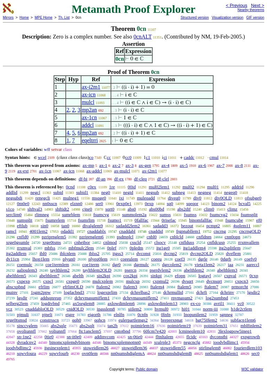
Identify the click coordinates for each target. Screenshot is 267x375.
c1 (148, 157)
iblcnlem (68, 253)
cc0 (128, 157)
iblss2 (94, 253)
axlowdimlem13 (162, 303)
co (91, 157)
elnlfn (119, 314)
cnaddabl (127, 231)
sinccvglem (27, 325)
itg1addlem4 (194, 247)
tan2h (112, 325)
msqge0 (99, 198)
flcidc (191, 336)
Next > (257, 5)
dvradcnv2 (26, 342)
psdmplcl (125, 236)
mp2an (89, 110)
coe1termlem (57, 264)
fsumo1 (114, 220)
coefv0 (250, 259)
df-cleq (140, 178)
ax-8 (239, 165)
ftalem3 (130, 286)
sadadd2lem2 (128, 225)
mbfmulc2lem (81, 247)
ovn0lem (90, 353)
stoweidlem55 (173, 347)
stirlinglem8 (210, 347)
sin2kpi (103, 275)
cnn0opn (232, 236)
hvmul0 (162, 309)
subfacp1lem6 (243, 320)
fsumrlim (86, 220)
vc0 (240, 303)
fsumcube (234, 220)
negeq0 (230, 192)
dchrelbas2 (140, 292)
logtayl (205, 275)
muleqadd (146, 198)
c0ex (92, 186)
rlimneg (42, 214)
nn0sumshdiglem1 (221, 353)
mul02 (188, 186)
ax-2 (116, 165)
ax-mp (88, 165)
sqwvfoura (26, 353)
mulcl (88, 102)
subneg (178, 192)
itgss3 (118, 253)
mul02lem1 (159, 186)
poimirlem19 (179, 325)
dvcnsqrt (214, 281)
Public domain (147, 369)
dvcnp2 (170, 253)
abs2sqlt (87, 325)
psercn (130, 270)
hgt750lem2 (206, 320)
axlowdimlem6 (121, 303)
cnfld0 (23, 236)
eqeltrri (90, 140)
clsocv (160, 242)
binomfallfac (200, 220)
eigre (69, 314)
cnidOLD (74, 309)
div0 (197, 198)
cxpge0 (72, 281)
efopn (180, 275)
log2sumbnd (217, 297)
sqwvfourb (59, 353)
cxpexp (23, 281)
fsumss (190, 214)
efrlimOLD (73, 286)
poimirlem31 (215, 325)
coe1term (90, 264)
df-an (100, 178)
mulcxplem (102, 281)
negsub (152, 192)
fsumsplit (249, 214)
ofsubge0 (253, 198)
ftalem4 (157, 286)
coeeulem (129, 259)
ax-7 (221, 165)
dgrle (203, 259)
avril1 (219, 303)
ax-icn (89, 94)
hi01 (186, 309)
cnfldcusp (216, 242)
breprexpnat (172, 320)
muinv (11, 292)
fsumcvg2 (218, 214)
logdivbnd (50, 303)
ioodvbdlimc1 (225, 342)
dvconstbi (219, 336)
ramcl (11, 231)
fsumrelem (55, 220)
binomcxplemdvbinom (69, 342)
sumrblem (71, 214)
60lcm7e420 (154, 331)
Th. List (64, 17)
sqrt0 (109, 209)
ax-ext (23, 170)
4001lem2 (39, 231)
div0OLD (223, 198)
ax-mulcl (122, 170)
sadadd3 (160, 225)
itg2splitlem (230, 247)
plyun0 (69, 259)
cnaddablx (96, 231)
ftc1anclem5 (90, 331)
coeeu (156, 259)
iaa (230, 264)
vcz (9, 309)
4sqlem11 (242, 225)
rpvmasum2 (181, 297)
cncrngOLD (250, 231)
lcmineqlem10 (192, 331)
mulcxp (133, 281)
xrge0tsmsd (16, 320)
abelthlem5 (16, 275)
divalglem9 (92, 225)
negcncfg (192, 342)
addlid (11, 192)
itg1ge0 (163, 247)
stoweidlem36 (134, 347)
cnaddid (155, 231)
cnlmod (110, 242)
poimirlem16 (142, 325)
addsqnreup (50, 297)
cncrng (219, 231)
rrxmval (24, 247)
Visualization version (227, 17)
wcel (42, 157)
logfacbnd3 (74, 292)
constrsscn (49, 320)
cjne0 (87, 209)
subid (58, 192)
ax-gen (145, 165)
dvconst (143, 253)
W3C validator (252, 369)
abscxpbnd (15, 286)
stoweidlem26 (95, 347)
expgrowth (250, 336)
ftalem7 (211, 286)
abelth (78, 275)
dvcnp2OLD (201, 253)
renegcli (42, 198)
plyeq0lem (97, 259)
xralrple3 (162, 342)
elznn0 (76, 203)
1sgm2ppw (40, 292)
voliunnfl (57, 331)
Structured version (194, 17)
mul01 (213, 186)
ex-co (196, 303)
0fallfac (141, 220)
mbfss (49, 247)
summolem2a (134, 214)
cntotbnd (122, 331)
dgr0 (116, 264)
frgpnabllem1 (188, 231)
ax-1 (103, 165)
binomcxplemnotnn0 (122, 342)
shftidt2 (62, 209)
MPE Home (43, 17)
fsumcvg (101, 214)
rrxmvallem (248, 242)
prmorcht (240, 286)
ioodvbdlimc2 (18, 347)
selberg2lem (17, 303)
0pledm (136, 247)
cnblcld (176, 236)
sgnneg (226, 314)
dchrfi (201, 292)
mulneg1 (71, 198)
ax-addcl (94, 170)
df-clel (163, 178)
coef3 (180, 259)
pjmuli (23, 314)
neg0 (105, 192)
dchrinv (227, 292)
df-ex (118, 178)
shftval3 (34, 209)
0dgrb (226, 259)
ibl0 (43, 253)
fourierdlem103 (248, 347)
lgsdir (22, 297)
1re (112, 186)
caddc (189, 157)
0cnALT (143, 37)
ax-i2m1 (91, 87)
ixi (121, 198)
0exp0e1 (123, 203)
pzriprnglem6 (91, 236)
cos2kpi (130, 275)
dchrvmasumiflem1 (92, 297)
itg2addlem (16, 253)
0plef (111, 247)
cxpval (230, 275)
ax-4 (165, 165)
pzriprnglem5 (54, 236)
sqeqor (192, 203)
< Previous (236, 5)
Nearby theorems (250, 10)
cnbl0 (152, 236)
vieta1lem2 (205, 264)
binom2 (218, 203)
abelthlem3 (227, 270)
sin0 (44, 225)
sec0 (255, 353)
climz (232, 209)
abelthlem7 (49, 275)
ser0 (99, 203)
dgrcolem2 (171, 264)
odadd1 (67, 231)
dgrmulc (141, 264)
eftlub (22, 225)
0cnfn (142, 314)
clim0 (209, 209)
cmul (214, 157)
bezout (187, 225)
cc (109, 157)
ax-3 (130, 165)
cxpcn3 (241, 281)
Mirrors (8, 17)
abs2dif (184, 209)
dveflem (233, 253)
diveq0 (174, 198)
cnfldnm (203, 236)
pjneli (47, 314)
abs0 (132, 209)
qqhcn (99, 320)
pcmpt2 (213, 225)
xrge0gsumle (17, 242)
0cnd (70, 186)
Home (24, 17)
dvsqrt (187, 281)
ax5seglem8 (83, 303)
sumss (165, 214)
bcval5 (244, 203)
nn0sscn (49, 203)
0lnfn (165, 314)
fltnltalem (164, 336)
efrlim (44, 286)
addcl (88, 125)
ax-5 (184, 165)
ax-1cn (89, 117)
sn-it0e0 (74, 336)
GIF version (255, 17)
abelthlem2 (194, 270)
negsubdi (14, 198)
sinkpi (156, 275)
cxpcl (48, 281)
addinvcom (105, 336)
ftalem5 (184, 286)
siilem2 (134, 309)
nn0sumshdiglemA (128, 353)
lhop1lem (40, 259)
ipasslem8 (106, 309)
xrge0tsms (51, 242)
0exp (149, 203)
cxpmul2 (161, 281)
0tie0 (49, 336)
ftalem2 (103, 286)
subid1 (82, 192)
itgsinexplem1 (57, 347)
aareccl (252, 264)
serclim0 (14, 214)
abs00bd (156, 209)
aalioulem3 (27, 270)
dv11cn (12, 259)
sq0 (170, 203)
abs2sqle (58, 325)
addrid (237, 186)
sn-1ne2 (24, 336)
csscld (135, 242)
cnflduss (186, 242)
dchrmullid (173, 292)
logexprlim (107, 292)
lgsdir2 (253, 292)
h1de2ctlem (241, 309)
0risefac (169, 220)
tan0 (65, 225)
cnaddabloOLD (39, 309)
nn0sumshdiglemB (175, 353)
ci (165, 157)
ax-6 (202, 165)
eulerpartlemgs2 (133, 320)
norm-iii (210, 309)
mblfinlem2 (251, 325)
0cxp (253, 275)
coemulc (24, 264)
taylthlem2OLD (97, 270)
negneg (204, 192)
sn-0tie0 (135, 336)
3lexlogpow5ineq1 (235, 331)
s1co (10, 209)
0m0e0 (23, 203)
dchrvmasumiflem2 (140, 297)
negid (128, 192)
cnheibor (82, 242)
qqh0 (76, 320)
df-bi (83, 178)
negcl (35, 192)
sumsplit (24, 220)
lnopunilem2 (195, 314)
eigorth (94, 314)
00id (132, 186)
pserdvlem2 (160, 270)
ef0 (259, 220)
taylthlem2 (60, 270)
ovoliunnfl (26, 331)
